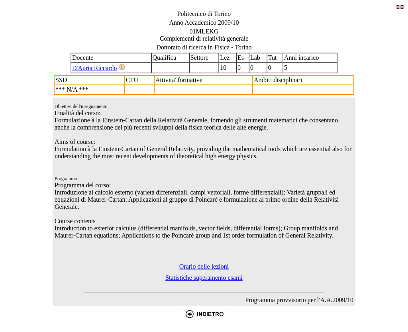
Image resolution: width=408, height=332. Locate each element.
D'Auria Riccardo (94, 68)
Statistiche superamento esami (204, 277)
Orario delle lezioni (204, 266)
